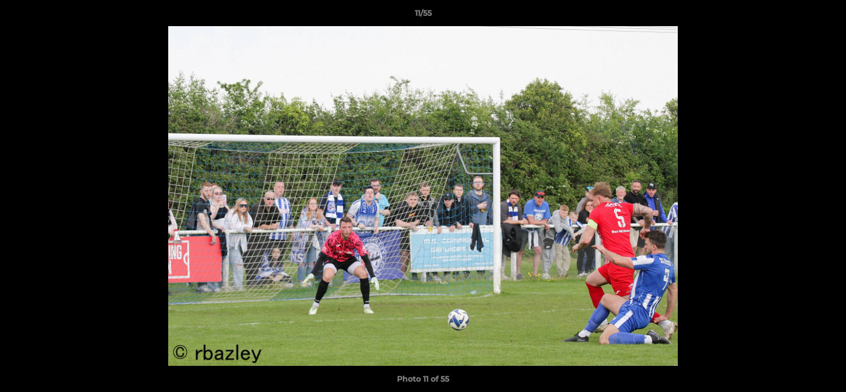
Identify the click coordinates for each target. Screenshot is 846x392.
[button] (826, 16)
